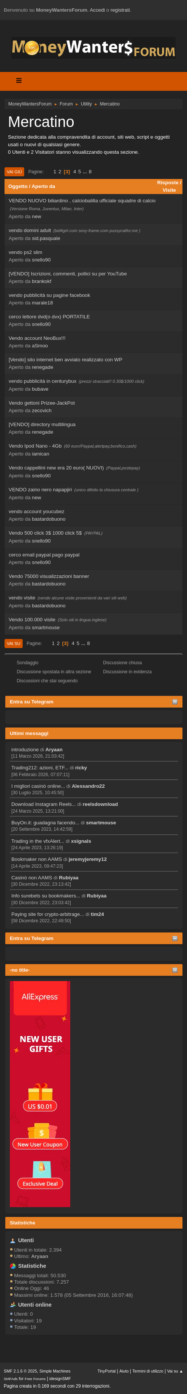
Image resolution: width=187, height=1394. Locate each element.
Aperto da (43, 186)
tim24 (97, 914)
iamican (40, 454)
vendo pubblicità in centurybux (42, 381)
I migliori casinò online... (38, 786)
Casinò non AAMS (31, 877)
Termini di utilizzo (147, 1371)
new (36, 216)
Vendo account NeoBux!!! (37, 338)
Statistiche (22, 1223)
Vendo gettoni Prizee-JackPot (42, 403)
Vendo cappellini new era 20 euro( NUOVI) (56, 468)
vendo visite (22, 598)
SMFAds (11, 1379)
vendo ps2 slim (25, 252)
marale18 (42, 303)
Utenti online (35, 1305)
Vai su (13, 643)
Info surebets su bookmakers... (45, 896)
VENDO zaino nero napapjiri (40, 489)
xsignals (81, 841)
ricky (81, 767)
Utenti (26, 1240)
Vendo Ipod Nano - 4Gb (35, 446)
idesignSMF (60, 1378)
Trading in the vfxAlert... (37, 841)
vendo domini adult (30, 230)
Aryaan (53, 749)
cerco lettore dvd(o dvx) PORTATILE (49, 316)
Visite (169, 190)
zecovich (42, 410)
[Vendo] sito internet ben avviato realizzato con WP (65, 359)
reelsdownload (100, 804)
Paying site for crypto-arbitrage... (47, 914)
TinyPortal (106, 1371)
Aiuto (124, 1371)
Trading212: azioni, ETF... (39, 767)
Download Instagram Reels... (43, 804)
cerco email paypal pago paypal (44, 555)
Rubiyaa (69, 877)
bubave (40, 389)
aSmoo (40, 345)
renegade (42, 367)
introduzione (25, 749)
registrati (120, 10)
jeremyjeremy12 (88, 859)
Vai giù (14, 172)
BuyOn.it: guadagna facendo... (45, 822)
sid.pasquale (46, 238)
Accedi (97, 10)
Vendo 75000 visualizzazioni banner (49, 576)
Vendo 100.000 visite (32, 619)
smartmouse (101, 822)
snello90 (41, 260)
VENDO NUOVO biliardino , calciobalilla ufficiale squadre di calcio (82, 200)
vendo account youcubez (36, 511)
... (85, 171)
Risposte (167, 182)
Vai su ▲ (175, 1371)
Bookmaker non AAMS (36, 859)
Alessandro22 (88, 786)
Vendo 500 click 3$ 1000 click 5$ (46, 533)
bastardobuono (49, 519)
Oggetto (18, 186)
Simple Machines (54, 1371)
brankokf (41, 281)
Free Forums (35, 1379)
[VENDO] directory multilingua (42, 424)
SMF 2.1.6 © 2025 (20, 1371)
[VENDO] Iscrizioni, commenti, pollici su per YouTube (68, 274)
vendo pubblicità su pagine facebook (49, 295)
